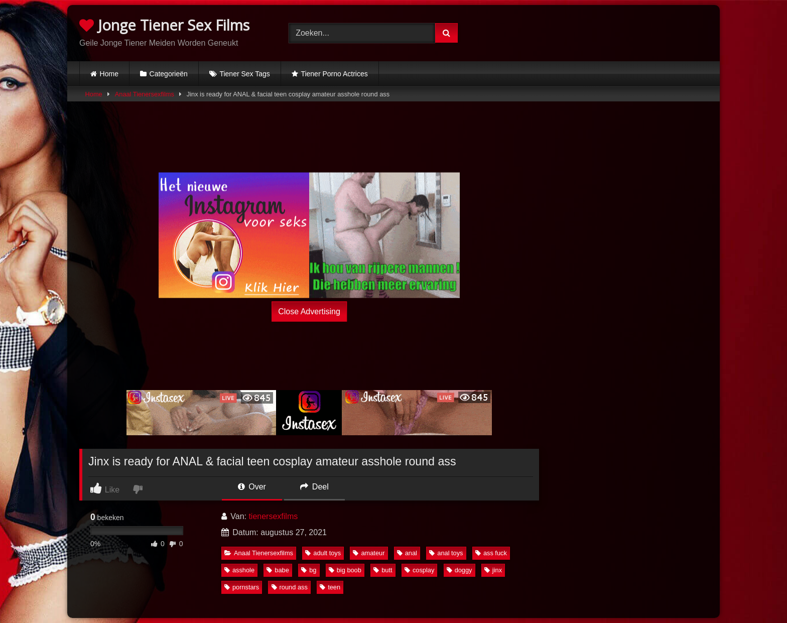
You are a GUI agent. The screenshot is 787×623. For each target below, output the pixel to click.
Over (252, 486)
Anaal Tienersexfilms (144, 94)
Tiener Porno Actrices (334, 74)
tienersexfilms (273, 516)
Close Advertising (309, 311)
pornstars (241, 587)
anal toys (446, 553)
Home (109, 74)
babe (278, 570)
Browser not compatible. (603, 32)
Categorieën (169, 74)
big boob (345, 570)
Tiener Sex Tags (244, 74)
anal (407, 553)
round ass (290, 587)
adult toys (323, 553)
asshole (239, 570)
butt (382, 570)
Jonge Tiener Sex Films (164, 25)
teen (330, 587)
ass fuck (491, 553)
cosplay (419, 570)
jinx (493, 570)
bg (308, 570)
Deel (314, 486)
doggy (459, 570)
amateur (368, 553)
